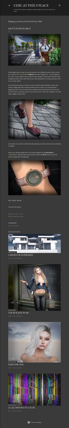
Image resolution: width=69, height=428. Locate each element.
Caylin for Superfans (20, 255)
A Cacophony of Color (21, 407)
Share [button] (21, 214)
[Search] (60, 5)
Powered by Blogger (34, 422)
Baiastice (10, 216)
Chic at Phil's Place (31, 5)
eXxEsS (22, 216)
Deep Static (16, 216)
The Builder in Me (18, 312)
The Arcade (20, 74)
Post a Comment (13, 226)
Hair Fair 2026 (16, 364)
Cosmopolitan (12, 154)
